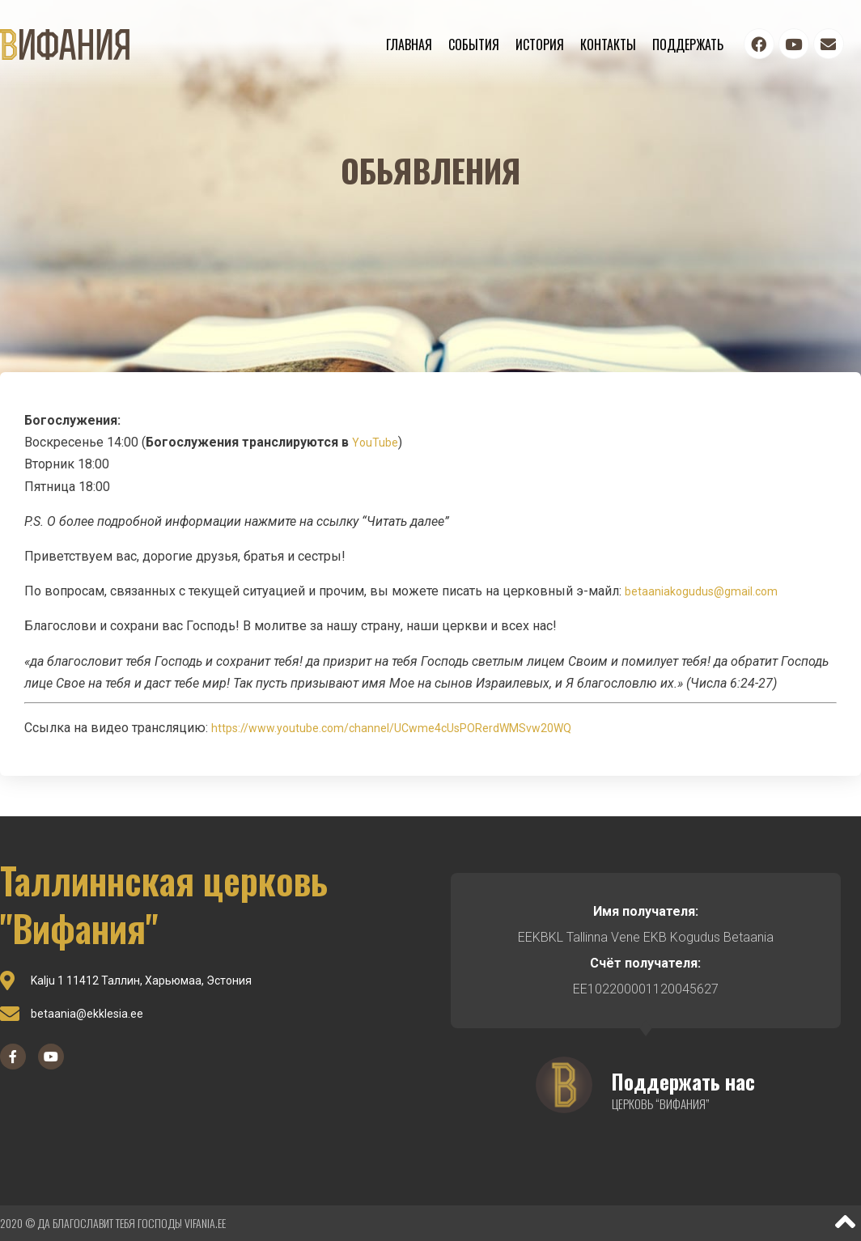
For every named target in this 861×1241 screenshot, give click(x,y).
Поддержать (687, 44)
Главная (409, 44)
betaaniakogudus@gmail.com (701, 591)
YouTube (375, 442)
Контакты (608, 44)
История (539, 44)
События (473, 44)
